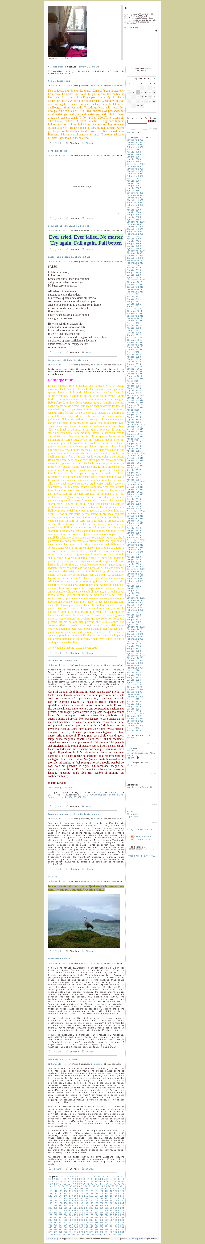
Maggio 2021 (134, 588)
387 (63, 1234)
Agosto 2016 (134, 451)
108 (91, 1189)
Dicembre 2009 (135, 258)
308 (117, 1220)
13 (95, 1177)
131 (55, 1193)
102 (60, 1189)
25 (65, 1179)
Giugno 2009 (134, 244)
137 (86, 1193)
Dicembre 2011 (135, 316)
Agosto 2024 (134, 682)
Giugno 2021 (134, 591)
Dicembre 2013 (135, 374)
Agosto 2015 (134, 422)
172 (112, 1198)
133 (66, 1193)
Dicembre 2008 (135, 229)
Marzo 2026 (133, 728)
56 (107, 1181)
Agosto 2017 (134, 480)
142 (112, 1193)
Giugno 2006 (134, 157)
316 (81, 1222)
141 (107, 1193)
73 (95, 1184)
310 (50, 1222)
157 (112, 1196)
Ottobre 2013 (134, 369)
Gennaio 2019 (134, 521)
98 (117, 1186)
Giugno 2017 (134, 475)
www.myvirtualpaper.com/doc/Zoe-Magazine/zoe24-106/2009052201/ (86, 796)
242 (86, 1210)
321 (107, 1222)
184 (96, 1201)
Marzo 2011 (133, 294)
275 (101, 1215)
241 (81, 1210)
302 (86, 1220)
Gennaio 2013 (134, 347)
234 (122, 1208)
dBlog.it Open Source (139, 829)
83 (59, 1186)
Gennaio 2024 (134, 665)
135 (76, 1193)
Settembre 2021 (136, 598)
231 (107, 1208)
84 (63, 1186)
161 (55, 1198)
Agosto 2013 (134, 364)
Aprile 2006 (134, 152)
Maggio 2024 (134, 675)
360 (76, 1230)
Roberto (131, 758)
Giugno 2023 (134, 648)
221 (55, 1208)
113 (117, 1189)
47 (72, 1181)
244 (96, 1210)
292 (112, 1218)
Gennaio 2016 (134, 434)
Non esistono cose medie (63, 1059)
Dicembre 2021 (135, 605)
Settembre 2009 (136, 251)
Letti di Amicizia (137, 753)
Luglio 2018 (134, 506)
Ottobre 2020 (134, 571)
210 (76, 1205)
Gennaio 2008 (134, 203)
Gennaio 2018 (134, 492)
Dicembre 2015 (135, 432)
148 (66, 1196)
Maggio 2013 (134, 357)
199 (96, 1203)
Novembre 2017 (135, 487)
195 (76, 1203)
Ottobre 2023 (134, 658)
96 (109, 1186)
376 (81, 1232)
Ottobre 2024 (134, 687)
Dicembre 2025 (135, 721)
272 (86, 1215)
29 (80, 1179)
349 (96, 1227)
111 (107, 1189)
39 (119, 1179)
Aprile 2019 (134, 528)
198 (91, 1203)
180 (76, 1201)
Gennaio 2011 (134, 289)
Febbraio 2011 (135, 292)
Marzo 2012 (133, 323)
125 (101, 1191)
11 (87, 1177)
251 (55, 1213)
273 (91, 1215)
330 (76, 1225)
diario (98, 86)
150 (76, 1196)
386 (58, 1234)
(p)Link (55, 143)
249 (122, 1210)
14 (99, 1177)
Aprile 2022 (134, 615)
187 (112, 1201)
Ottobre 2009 (134, 253)
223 (66, 1208)
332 (86, 1225)
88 (78, 1186)
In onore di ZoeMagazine (63, 661)
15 (103, 1177)
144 (122, 1193)
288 (91, 1218)
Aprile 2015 (134, 412)
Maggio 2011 (134, 299)
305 (101, 1220)
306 (107, 1220)
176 (55, 1201)
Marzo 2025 (133, 699)
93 (97, 1186)
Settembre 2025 (136, 714)
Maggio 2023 (134, 646)
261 (107, 1213)
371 (55, 1232)
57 (111, 1181)
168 (91, 1198)
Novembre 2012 (135, 342)
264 (122, 1213)
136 (81, 1193)
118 (66, 1191)
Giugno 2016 (134, 446)
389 (73, 1234)
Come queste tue (57, 151)
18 (114, 1177)
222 (60, 1208)
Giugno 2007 (134, 186)
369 (122, 1230)
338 (117, 1225)
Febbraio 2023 (135, 639)
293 (117, 1218)
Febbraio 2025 (135, 697)
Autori (130, 812)
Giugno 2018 (134, 504)
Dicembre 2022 (135, 634)
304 (96, 1220)
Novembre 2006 (135, 169)
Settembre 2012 (136, 338)
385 (53, 1234)
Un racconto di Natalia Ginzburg (68, 360)
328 (66, 1225)
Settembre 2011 (136, 309)
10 (83, 1177)
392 (89, 1234)
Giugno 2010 (134, 272)
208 (66, 1205)
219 (122, 1205)
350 (101, 1227)
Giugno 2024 (134, 677)
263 (117, 1213)
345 (76, 1227)
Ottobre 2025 (134, 716)
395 (104, 1234)
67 (72, 1184)
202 (112, 1203)
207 (60, 1205)
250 (50, 1213)
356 (55, 1230)
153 (91, 1196)
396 (109, 1234)
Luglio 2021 (134, 593)
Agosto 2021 (134, 595)
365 (101, 1230)
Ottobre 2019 (134, 542)
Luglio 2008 (134, 217)
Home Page (57, 67)
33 (95, 1179)
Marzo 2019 (133, 526)
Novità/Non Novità (59, 959)
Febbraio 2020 (135, 552)
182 (86, 1201)
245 (101, 1210)
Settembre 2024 (136, 685)
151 (81, 1196)
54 (99, 1181)
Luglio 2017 (134, 477)
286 (81, 1218)
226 (81, 1208)
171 (107, 1198)
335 (101, 1225)
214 (96, 1205)
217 (112, 1205)
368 (117, 1230)
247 (112, 1210)
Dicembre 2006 (135, 171)
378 (91, 1232)
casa (129, 748)
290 (101, 1218)
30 (84, 1179)
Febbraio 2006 (135, 147)
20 (122, 1177)
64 (61, 1184)
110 (101, 1189)
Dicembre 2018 (135, 518)
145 (50, 1196)
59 (119, 1181)
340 (50, 1227)
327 (60, 1225)
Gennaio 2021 (134, 579)
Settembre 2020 (136, 569)
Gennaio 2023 (134, 636)
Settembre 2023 (136, 656)
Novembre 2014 (135, 400)
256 (81, 1213)
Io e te (52, 877)
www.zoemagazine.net (60, 788)
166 (81, 1198)
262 (112, 1213)
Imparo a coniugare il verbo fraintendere (73, 814)
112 (112, 1189)
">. (84, 213)
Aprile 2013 (134, 354)
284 (71, 1218)
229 (96, 1208)
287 (86, 1218)
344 (71, 1227)
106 (81, 1189)
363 (91, 1230)
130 (50, 1193)
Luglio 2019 (134, 535)
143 (117, 1193)
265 (50, 1215)
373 (66, 1232)
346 (81, 1227)
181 (81, 1201)
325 (50, 1225)
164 (71, 1198)
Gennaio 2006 (134, 145)
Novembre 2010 (135, 284)
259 (96, 1213)
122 (86, 1191)
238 (66, 1210)
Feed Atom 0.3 (141, 840)
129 (122, 1191)
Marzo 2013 (133, 352)
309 (122, 1220)
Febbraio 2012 (135, 321)
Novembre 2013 (135, 371)
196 (81, 1203)
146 (55, 1196)
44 (61, 1181)
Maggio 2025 (134, 704)
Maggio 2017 (134, 473)
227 (86, 1208)
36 (107, 1179)
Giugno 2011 (134, 301)
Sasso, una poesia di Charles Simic (70, 257)
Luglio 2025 (134, 709)
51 (88, 1181)
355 (50, 1230)
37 (111, 1179)
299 (71, 1220)
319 (96, 1222)
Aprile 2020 (134, 557)
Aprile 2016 (134, 441)
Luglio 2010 (134, 275)
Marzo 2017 (133, 468)
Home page (53, 1239)
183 (91, 1201)
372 (60, 1232)
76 (107, 1184)
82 (55, 1186)
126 (107, 1191)
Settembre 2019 (136, 540)
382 (112, 1232)
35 (103, 1179)
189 (122, 1201)
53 (95, 1181)
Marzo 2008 (133, 207)
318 (91, 1222)
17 (110, 1177)
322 (112, 1222)
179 (71, 1201)
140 (101, 1193)
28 (76, 1179)
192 (60, 1203)
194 (71, 1203)
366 (107, 1230)
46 (69, 1181)
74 (99, 1184)
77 (111, 1184)
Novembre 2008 (135, 227)
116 (55, 1191)
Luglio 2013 (134, 362)
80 (122, 1184)
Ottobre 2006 (134, 166)
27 (72, 1179)
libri (130, 755)
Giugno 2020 (134, 562)
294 (122, 1218)
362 (86, 1230)
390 (78, 1234)
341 (55, 1227)
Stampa (87, 143)
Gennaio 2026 (134, 723)
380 (101, 1232)
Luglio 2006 (134, 159)
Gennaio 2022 (134, 607)
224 (71, 1208)
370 (50, 1232)
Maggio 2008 (134, 212)
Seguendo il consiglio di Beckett (68, 226)
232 (112, 1208)
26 (69, 1179)
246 (107, 1210)
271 (81, 1215)
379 (96, 1232)
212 (86, 1205)
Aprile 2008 (134, 210)
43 (57, 1181)
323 (117, 1222)
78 (115, 1184)
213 (91, 1205)
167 (86, 1198)
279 (122, 1215)
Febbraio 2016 (135, 436)
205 (50, 1205)
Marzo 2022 (133, 612)
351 (107, 1227)
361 (81, 1230)
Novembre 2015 (135, 429)
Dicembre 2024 (135, 692)
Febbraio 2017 (135, 465)
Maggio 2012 (134, 328)
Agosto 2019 (134, 538)
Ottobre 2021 (134, 600)
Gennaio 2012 (134, 318)
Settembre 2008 (136, 222)
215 (101, 1205)
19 (118, 1177)
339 (122, 1225)
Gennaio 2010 (134, 260)
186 (107, 1201)
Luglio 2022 (134, 622)
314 (71, 1222)
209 (71, 1205)
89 (82, 1186)
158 (117, 1196)
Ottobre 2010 (134, 282)
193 (66, 1203)
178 (66, 1201)
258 (91, 1213)
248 (117, 1210)
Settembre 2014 (136, 395)
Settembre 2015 (136, 424)
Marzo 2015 (133, 410)
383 (117, 1232)
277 (112, 1215)
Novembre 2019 (135, 545)
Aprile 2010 (134, 268)
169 (96, 1198)
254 (71, 1213)
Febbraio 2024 (135, 668)
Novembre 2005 (135, 140)
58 (115, 1181)
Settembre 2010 (136, 280)
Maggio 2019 (134, 530)
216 (107, 1205)
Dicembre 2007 (135, 200)
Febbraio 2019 (135, 523)
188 (117, 1201)
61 (49, 1184)
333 (91, 1225)
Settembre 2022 (136, 627)
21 (49, 1179)
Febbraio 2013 (135, 350)
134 (71, 1193)
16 (106, 1177)
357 (60, 1230)
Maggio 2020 (134, 559)
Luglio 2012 (134, 333)
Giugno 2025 (134, 706)
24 (61, 1179)
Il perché (132, 814)
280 (50, 1218)
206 (55, 1205)
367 (112, 1230)
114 (122, 1189)
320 (101, 1222)
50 (84, 1181)
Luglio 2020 (134, 564)
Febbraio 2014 (135, 378)
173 (117, 1198)
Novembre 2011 (135, 313)
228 (91, 1208)
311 (55, 1222)
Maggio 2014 (134, 386)
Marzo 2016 (133, 439)
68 (76, 1184)
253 (66, 1213)
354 (122, 1227)
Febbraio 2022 (135, 610)
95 (105, 1186)
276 (107, 1215)
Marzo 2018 (133, 497)
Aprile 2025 (134, 702)
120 (76, 1191)
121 (81, 1191)
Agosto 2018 (134, 509)
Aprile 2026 (134, 730)
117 (60, 1191)
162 (60, 1198)
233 (117, 1208)
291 (107, 1218)
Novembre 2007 (135, 198)
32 (92, 1179)
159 (122, 1196)
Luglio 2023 (134, 651)
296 (55, 1220)
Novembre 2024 (135, 689)
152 (86, 1196)
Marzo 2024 (133, 670)
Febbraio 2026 (135, 726)
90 (86, 1186)
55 (103, 1181)
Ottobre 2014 (134, 398)
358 (66, 1230)
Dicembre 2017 (135, 489)
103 (66, 1189)
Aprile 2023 (134, 644)
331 (81, 1225)
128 (117, 1191)
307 (112, 1220)
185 (101, 1201)
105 (76, 1189)
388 (68, 1234)
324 (122, 1222)
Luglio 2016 (134, 448)
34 (99, 1179)
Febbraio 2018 (135, 494)
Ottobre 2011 (134, 311)
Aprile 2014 (134, 383)
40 (122, 1179)
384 (122, 1232)
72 (92, 1184)
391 (84, 1234)
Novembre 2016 (135, 458)
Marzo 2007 (133, 178)
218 (117, 1205)
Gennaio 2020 (134, 550)
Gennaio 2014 (134, 376)
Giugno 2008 (134, 215)
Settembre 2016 (136, 453)
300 (76, 1220)
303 (91, 1220)
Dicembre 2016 (135, 460)
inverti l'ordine (89, 67)
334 (96, 1225)
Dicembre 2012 (135, 345)
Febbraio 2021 (135, 581)
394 (99, 1234)
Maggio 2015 (134, 415)
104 (71, 1189)
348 (91, 1227)
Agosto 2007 (134, 190)
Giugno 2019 (134, 533)
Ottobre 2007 (134, 195)
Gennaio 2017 (134, 463)
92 (94, 1186)
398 (119, 1234)
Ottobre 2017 (134, 485)
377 (86, 1232)
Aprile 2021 (134, 586)
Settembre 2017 (136, 482)
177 (60, 1201)
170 (101, 1198)
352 (112, 1227)
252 (60, 1213)
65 (65, 1184)
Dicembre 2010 (135, 287)
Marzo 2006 (133, 149)
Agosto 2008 (134, 219)
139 (96, 1193)
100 (50, 1189)
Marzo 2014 (133, 381)
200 (101, 1203)
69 (80, 1184)
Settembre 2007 (136, 193)
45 (65, 1181)
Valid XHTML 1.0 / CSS (141, 856)
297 (60, 1220)
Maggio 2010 (134, 270)
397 (114, 1234)
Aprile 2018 (134, 499)
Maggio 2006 (134, 154)
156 (107, 1196)
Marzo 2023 (133, 641)
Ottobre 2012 (134, 340)
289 (96, 1218)
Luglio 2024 (134, 680)
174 (122, 1198)
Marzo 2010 (133, 265)
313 (66, 1222)
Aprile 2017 (134, 470)
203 (117, 1203)
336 (107, 1225)
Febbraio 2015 (135, 407)
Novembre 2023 (135, 661)
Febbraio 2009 (135, 234)
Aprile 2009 (134, 239)
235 (50, 1210)
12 (91, 1177)
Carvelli (70, 58)
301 (81, 1220)
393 (94, 1234)
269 (71, 1215)
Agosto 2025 (134, 711)
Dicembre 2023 (135, 663)
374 (71, 1232)
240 (76, 1210)
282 (60, 1218)
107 (86, 1189)
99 (120, 1186)
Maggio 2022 (134, 617)
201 (107, 1203)
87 (74, 1186)
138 (91, 1193)
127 (112, 1191)
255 (76, 1213)
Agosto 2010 (134, 277)
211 (81, 1205)
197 (86, 1203)
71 (88, 1184)
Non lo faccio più (59, 81)
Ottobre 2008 (134, 224)
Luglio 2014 (134, 391)
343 (66, 1227)
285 (76, 1218)
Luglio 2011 (134, 304)
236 (55, 1210)
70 (84, 1184)
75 (103, 1184)
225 (76, 1208)
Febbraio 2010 (135, 263)
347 (86, 1227)
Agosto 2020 (134, 567)
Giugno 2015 (134, 417)
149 (71, 1196)
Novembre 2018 (135, 516)
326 (55, 1225)
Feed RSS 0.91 (141, 836)
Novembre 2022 (135, 632)
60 (122, 1181)
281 (55, 1218)
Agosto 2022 (134, 624)
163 (66, 1198)
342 (60, 1227)
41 (49, 1181)
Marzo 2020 (133, 554)
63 (57, 1184)
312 (60, 1222)
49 (80, 1181)
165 (76, 1198)
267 (60, 1215)
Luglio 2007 (134, 188)
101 (55, 1189)
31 (88, 1179)
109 (96, 1189)
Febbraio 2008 (135, 205)
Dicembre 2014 (135, 403)
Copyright (132, 816)
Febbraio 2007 (135, 176)
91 (90, 1186)
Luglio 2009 (134, 246)
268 (66, 1215)
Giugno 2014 (134, 388)
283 (66, 1218)
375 (76, 1232)
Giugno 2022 (134, 620)
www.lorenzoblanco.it (139, 787)
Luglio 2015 (134, 419)
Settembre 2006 (136, 164)
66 (69, 1184)
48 (76, 1181)
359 (71, 1230)
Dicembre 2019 (135, 547)
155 (101, 1196)
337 (112, 1225)
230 (101, 1208)
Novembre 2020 (135, 574)
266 (55, 1215)
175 (50, 1201)
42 (53, 1181)
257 (86, 1213)
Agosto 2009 (134, 248)
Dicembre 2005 (135, 142)
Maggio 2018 (134, 501)
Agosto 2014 (134, 393)
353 (117, 1227)
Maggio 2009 (134, 241)
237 (60, 1210)
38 (115, 1179)
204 (122, 1203)
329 (71, 1225)
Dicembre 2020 (135, 576)
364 (96, 1230)
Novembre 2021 (135, 603)
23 (57, 1179)
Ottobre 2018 (134, 513)
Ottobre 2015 (134, 427)
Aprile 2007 (134, 181)
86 (71, 1186)
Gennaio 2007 (134, 174)
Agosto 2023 (134, 653)
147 (60, 1196)
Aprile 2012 (134, 325)
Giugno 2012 (134, 330)
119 (71, 1191)
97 (113, 1186)
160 (50, 1198)
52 (92, 1181)
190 (50, 1203)
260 (101, 1213)
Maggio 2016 (134, 444)
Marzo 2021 (133, 583)
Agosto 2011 (134, 306)
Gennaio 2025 (134, 694)
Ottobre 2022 (134, 629)
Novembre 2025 (135, 718)
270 (76, 1215)
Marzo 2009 (133, 236)
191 (55, 1203)
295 (50, 1220)
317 (86, 1222)
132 (60, 1193)
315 (76, 1222)
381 (107, 1232)
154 (96, 1196)
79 (119, 1184)
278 (117, 1215)
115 (50, 1191)
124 (96, 1191)
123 (91, 1191)
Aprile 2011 (134, 297)
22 (53, 1179)
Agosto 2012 (134, 335)
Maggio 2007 (134, 183)
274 (96, 1215)
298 (66, 1220)
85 (67, 1186)
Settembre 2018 (136, 511)
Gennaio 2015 (134, 405)
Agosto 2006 (134, 162)
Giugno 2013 (134, 359)
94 (101, 1186)
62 (53, 1184)
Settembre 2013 (136, 366)
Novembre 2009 (135, 256)
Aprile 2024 (134, 673)
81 (51, 1186)
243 (91, 1210)
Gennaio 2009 (134, 231)
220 (50, 1208)
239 (71, 1210)
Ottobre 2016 (134, 456)
